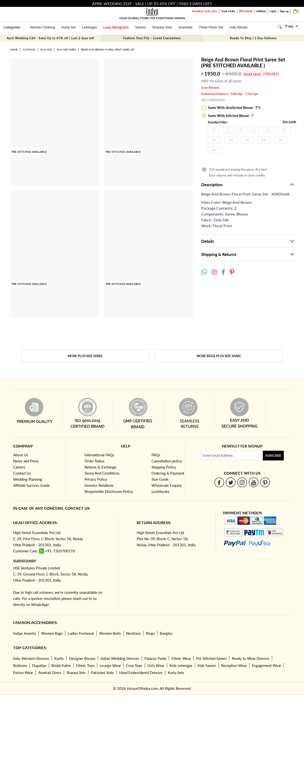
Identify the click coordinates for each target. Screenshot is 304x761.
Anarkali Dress (49, 672)
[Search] (280, 26)
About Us (20, 455)
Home (14, 49)
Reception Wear (234, 665)
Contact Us (22, 473)
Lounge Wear (110, 665)
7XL (280, 140)
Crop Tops (134, 665)
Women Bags (52, 633)
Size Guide (289, 121)
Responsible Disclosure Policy (109, 491)
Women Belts (110, 633)
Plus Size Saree (66, 49)
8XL (214, 150)
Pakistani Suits (102, 672)
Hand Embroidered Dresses (141, 672)
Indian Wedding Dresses (120, 658)
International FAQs (99, 455)
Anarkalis (185, 27)
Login (273, 11)
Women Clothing (42, 27)
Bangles (166, 633)
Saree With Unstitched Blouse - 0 (233, 108)
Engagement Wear (266, 665)
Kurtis (59, 658)
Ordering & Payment (168, 473)
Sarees (140, 27)
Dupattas (39, 665)
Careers (19, 467)
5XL (247, 140)
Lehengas (89, 27)
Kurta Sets (176, 672)
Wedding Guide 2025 (204, 11)
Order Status (94, 461)
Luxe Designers (116, 27)
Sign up (284, 11)
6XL (263, 140)
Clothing (29, 49)
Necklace (133, 633)
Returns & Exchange (100, 467)
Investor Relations (99, 485)
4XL (230, 140)
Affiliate (261, 11)
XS (213, 130)
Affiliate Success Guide (31, 485)
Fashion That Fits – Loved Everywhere (152, 38)
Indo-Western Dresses (31, 658)
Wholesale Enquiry (167, 485)
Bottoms (20, 665)
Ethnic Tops (85, 665)
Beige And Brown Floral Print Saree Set (108, 49)
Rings (150, 633)
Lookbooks (161, 491)
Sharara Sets (162, 27)
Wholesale (246, 11)
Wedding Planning (27, 479)
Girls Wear (155, 665)
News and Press (26, 461)
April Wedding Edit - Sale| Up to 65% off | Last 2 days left (50, 38)
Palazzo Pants (155, 658)
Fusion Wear (23, 672)
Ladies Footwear (81, 633)
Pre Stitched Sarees (211, 658)
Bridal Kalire (61, 665)
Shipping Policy (164, 467)
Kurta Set (68, 27)
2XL (284, 130)
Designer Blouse (82, 658)
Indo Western (239, 27)
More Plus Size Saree (85, 356)
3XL (214, 140)
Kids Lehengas (181, 665)
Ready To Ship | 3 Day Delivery (253, 38)
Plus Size (46, 49)
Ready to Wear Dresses (250, 658)
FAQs (156, 455)
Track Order (228, 11)
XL (268, 130)
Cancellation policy (167, 461)
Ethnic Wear (181, 658)
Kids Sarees (207, 665)
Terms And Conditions (102, 473)
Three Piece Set (211, 27)
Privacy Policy (96, 479)
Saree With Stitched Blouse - (230, 116)
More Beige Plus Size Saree (219, 356)
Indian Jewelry (24, 633)
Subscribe (273, 456)
